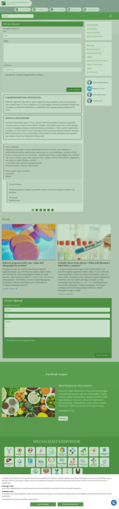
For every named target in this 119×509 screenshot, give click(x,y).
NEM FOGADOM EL (70, 504)
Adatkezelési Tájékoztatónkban (97, 480)
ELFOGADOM (43, 504)
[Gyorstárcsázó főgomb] (114, 503)
